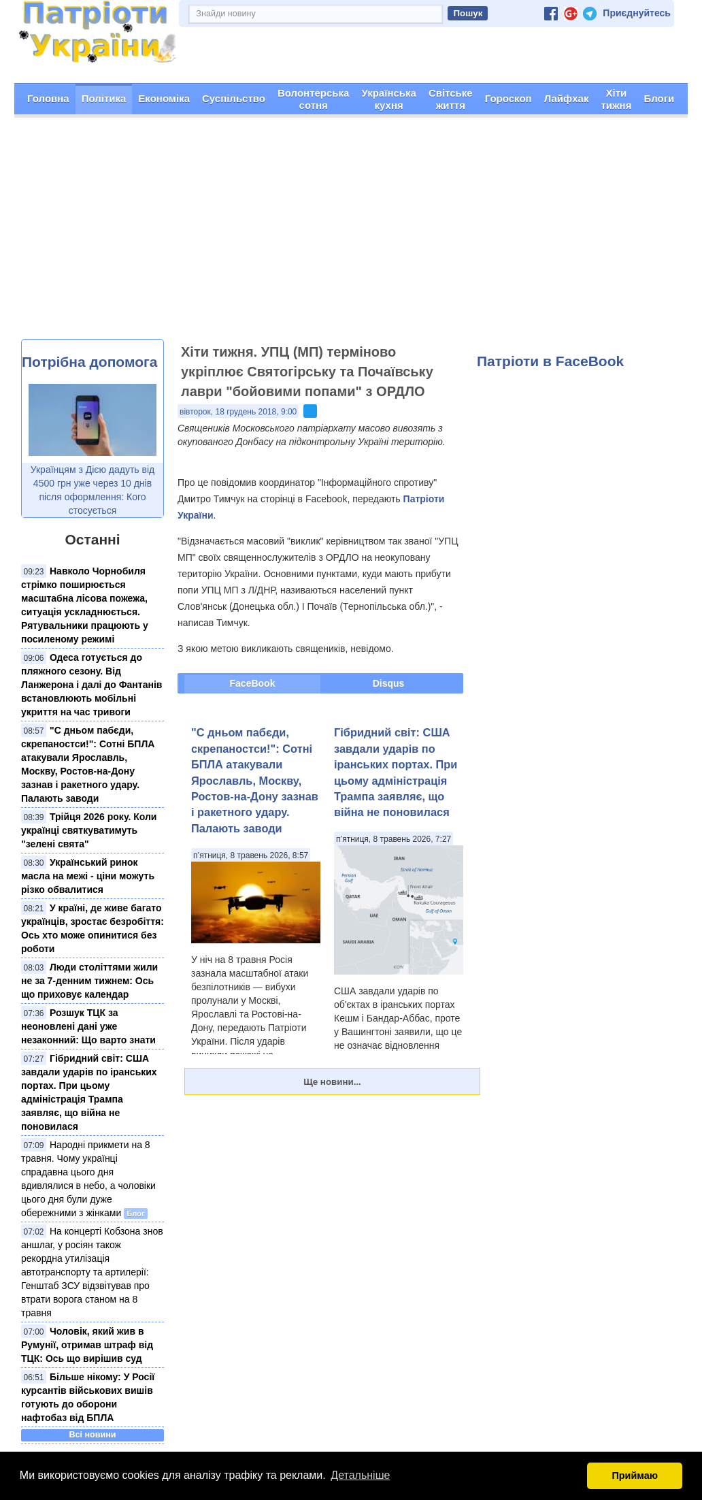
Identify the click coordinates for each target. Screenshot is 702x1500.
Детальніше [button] (360, 1475)
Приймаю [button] (635, 1475)
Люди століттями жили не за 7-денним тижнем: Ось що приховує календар (89, 980)
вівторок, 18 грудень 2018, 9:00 (238, 412)
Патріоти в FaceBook (550, 360)
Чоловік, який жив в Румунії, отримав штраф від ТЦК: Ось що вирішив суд (87, 1344)
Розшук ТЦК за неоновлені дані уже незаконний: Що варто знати (88, 1026)
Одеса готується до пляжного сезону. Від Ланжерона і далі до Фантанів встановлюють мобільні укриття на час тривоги (91, 684)
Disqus (389, 683)
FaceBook (252, 683)
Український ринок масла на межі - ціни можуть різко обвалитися (87, 875)
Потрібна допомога (89, 361)
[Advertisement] (351, 237)
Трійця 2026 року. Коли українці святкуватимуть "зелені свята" (88, 830)
